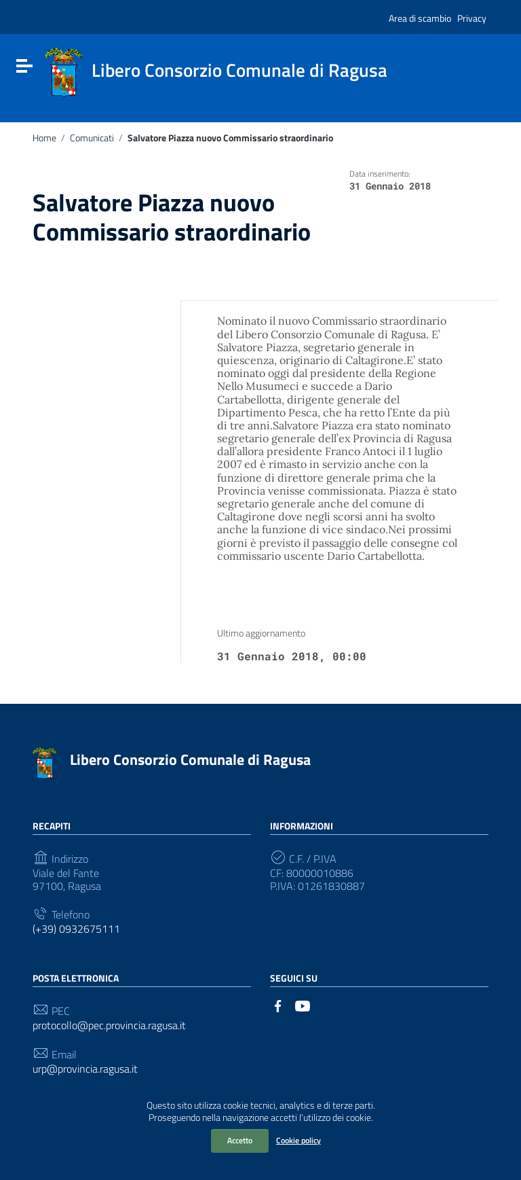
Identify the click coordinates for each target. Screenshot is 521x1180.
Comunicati (92, 137)
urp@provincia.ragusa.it (85, 1068)
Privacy (471, 18)
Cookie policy (298, 1140)
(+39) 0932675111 (76, 929)
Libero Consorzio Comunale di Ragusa (190, 759)
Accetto (239, 1140)
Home (44, 137)
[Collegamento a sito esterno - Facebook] (278, 1005)
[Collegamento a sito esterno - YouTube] (302, 1005)
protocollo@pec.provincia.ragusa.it (109, 1025)
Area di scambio (420, 18)
